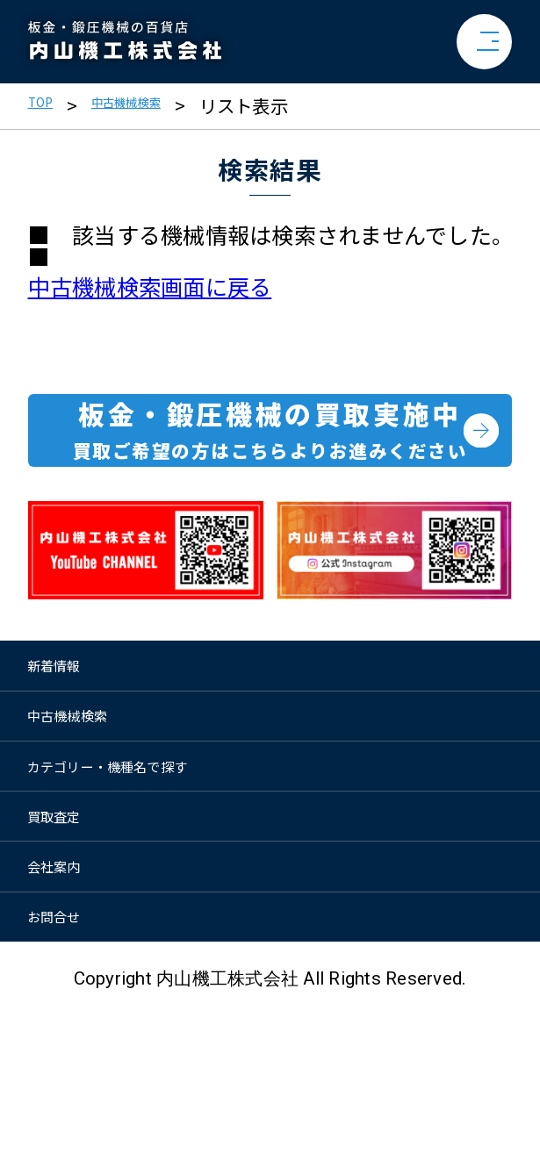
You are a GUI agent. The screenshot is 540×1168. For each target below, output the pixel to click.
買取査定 (68, 922)
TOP (46, 106)
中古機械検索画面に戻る (150, 286)
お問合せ (68, 1060)
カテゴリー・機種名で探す (121, 852)
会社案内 (68, 991)
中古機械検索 (155, 106)
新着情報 (68, 713)
